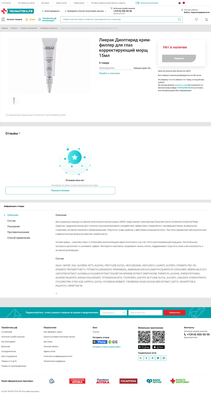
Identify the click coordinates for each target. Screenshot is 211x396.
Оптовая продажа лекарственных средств (108, 3)
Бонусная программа (147, 3)
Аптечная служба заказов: (124, 8)
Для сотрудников (9, 356)
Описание (12, 215)
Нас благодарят (8, 342)
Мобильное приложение (150, 328)
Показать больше (60, 190)
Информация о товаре (14, 206)
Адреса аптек (61, 3)
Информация (79, 3)
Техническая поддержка (54, 361)
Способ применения (18, 237)
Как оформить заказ (26, 3)
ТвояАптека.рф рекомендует (47, 19)
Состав (11, 220)
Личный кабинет (51, 346)
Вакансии (5, 346)
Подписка (179, 58)
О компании (6, 3)
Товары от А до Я (8, 361)
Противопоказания (18, 232)
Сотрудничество (8, 351)
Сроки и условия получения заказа (59, 337)
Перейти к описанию (109, 73)
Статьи (96, 332)
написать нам (181, 85)
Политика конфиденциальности (58, 356)
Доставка (45, 3)
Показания (13, 226)
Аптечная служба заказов (13, 337)
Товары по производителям (13, 366)
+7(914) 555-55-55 (122, 11)
